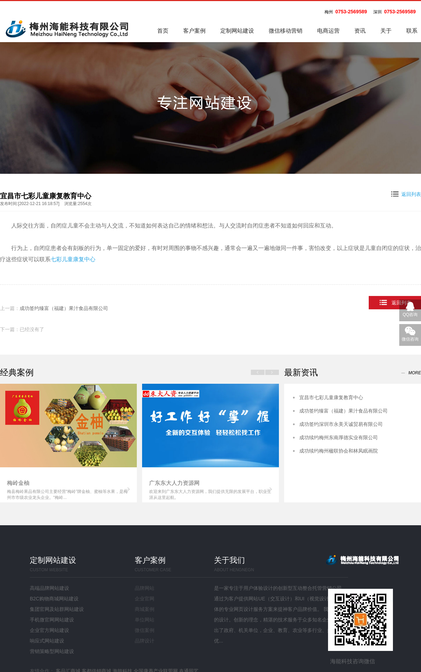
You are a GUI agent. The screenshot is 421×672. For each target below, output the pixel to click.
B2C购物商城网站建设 (54, 598)
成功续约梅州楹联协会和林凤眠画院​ (338, 451)
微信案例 (144, 630)
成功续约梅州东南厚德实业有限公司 (338, 437)
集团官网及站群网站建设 (57, 609)
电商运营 (328, 31)
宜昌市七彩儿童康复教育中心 (331, 397)
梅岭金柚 (18, 483)
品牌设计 (144, 641)
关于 (386, 31)
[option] (68, 443)
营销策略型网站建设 (52, 651)
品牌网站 (144, 588)
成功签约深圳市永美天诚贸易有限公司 (341, 424)
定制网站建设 (237, 31)
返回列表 (406, 194)
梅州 (329, 11)
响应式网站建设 (47, 641)
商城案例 (144, 609)
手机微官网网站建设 (52, 619)
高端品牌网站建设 (49, 588)
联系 (411, 31)
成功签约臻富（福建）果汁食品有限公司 (64, 308)
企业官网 (144, 598)
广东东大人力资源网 (174, 483)
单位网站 (144, 619)
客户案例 (194, 31)
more (414, 372)
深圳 (377, 11)
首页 (162, 31)
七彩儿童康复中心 (73, 259)
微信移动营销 (285, 31)
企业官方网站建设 (49, 630)
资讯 (360, 31)
